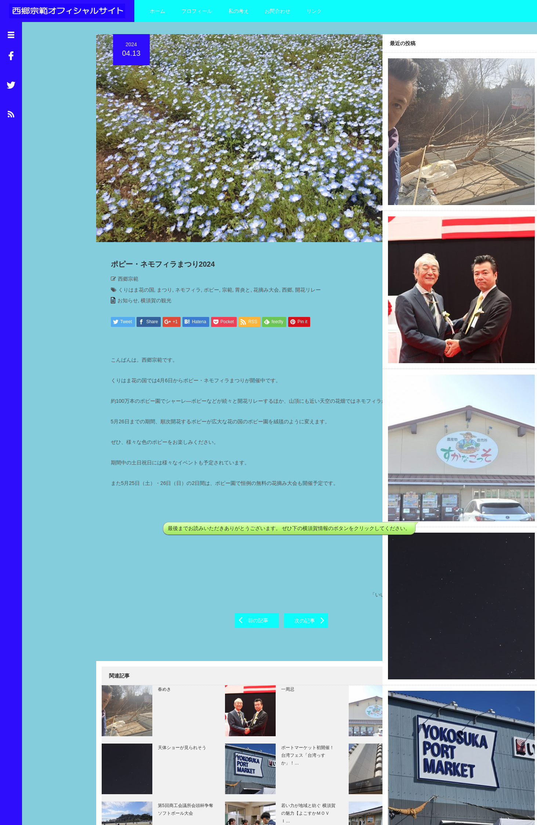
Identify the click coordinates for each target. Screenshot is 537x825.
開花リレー (302, 239)
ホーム (157, 11)
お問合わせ (277, 11)
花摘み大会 (260, 239)
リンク (314, 11)
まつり (159, 239)
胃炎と (237, 239)
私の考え (238, 11)
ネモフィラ (182, 239)
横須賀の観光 (150, 250)
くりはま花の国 (131, 239)
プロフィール (196, 11)
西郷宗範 (122, 228)
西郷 (281, 239)
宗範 (222, 239)
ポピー (206, 239)
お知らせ (122, 250)
